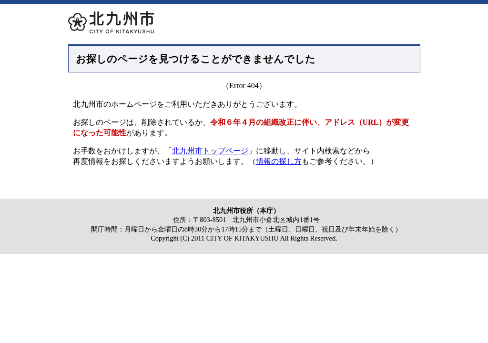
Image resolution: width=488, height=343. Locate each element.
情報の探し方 (279, 161)
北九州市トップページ (210, 151)
